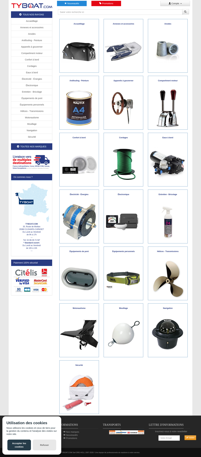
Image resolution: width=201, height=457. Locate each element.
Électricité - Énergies (31, 79)
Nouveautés (72, 3)
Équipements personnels (31, 104)
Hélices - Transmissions (31, 111)
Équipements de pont (31, 98)
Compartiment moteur (32, 53)
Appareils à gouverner (32, 47)
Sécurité (31, 137)
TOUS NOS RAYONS (31, 14)
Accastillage (31, 21)
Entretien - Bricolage (31, 92)
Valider (190, 438)
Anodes (32, 34)
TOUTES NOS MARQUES (31, 146)
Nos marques (72, 432)
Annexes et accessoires (31, 27)
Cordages (32, 66)
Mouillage (32, 124)
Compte (175, 3)
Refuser (44, 445)
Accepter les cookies (19, 445)
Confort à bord (31, 59)
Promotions (106, 3)
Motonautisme (31, 117)
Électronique (31, 85)
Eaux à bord (31, 72)
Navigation (31, 130)
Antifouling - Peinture (31, 40)
